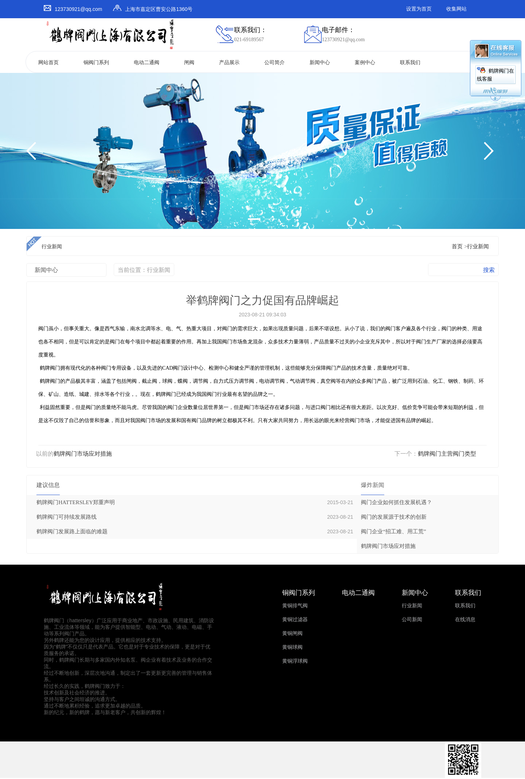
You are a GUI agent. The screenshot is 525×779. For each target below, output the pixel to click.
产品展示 (229, 62)
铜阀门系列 (96, 62)
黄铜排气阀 (295, 605)
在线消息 (465, 619)
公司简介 (274, 62)
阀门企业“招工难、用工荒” (393, 531)
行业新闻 (478, 246)
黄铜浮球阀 (295, 661)
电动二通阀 (146, 62)
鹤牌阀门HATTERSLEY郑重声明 (75, 502)
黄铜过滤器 (295, 619)
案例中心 (365, 62)
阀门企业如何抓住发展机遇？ (396, 502)
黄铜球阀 (292, 647)
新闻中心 (320, 62)
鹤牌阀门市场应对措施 (83, 454)
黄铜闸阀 (292, 633)
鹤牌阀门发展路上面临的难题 (72, 531)
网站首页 (48, 62)
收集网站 (456, 9)
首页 (457, 246)
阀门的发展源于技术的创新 (394, 517)
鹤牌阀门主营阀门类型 (447, 454)
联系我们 (410, 62)
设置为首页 (419, 9)
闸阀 (189, 62)
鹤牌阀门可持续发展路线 (66, 517)
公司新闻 (412, 619)
